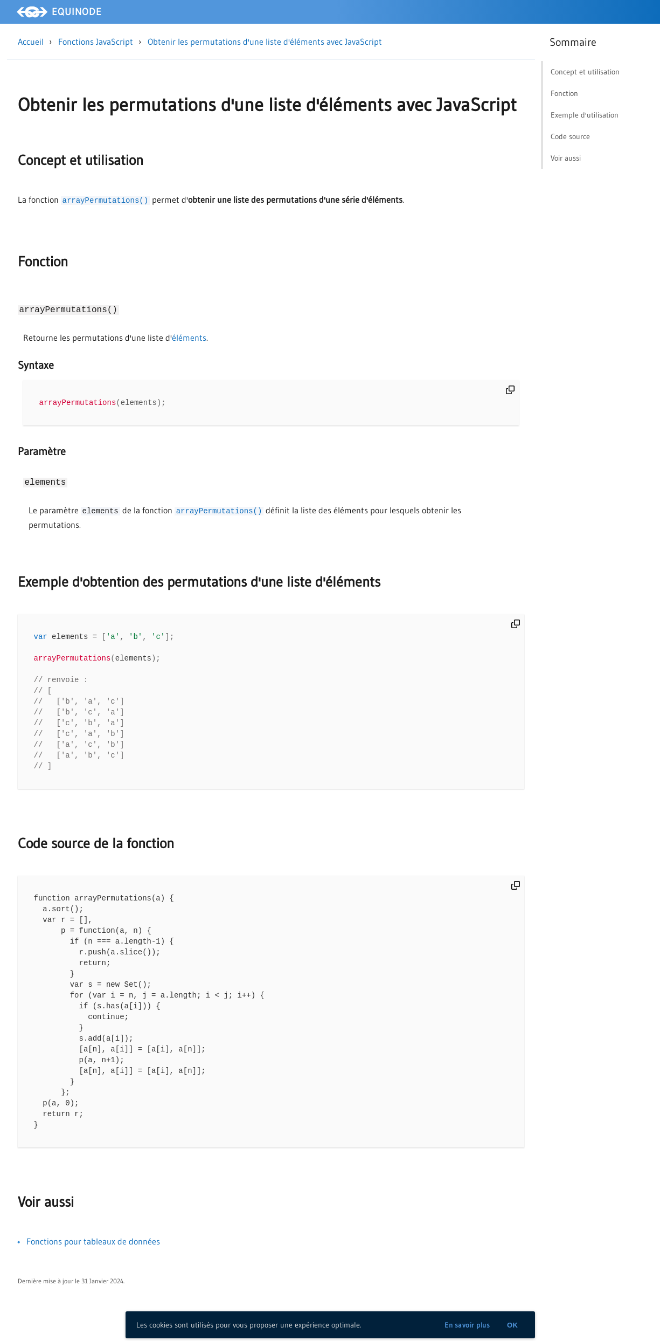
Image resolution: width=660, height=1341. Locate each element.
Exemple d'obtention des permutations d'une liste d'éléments (199, 582)
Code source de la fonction (96, 850)
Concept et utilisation (80, 160)
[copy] (510, 389)
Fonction (43, 261)
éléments (189, 337)
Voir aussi (46, 1221)
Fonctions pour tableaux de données (93, 1260)
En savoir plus (467, 1325)
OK (512, 1325)
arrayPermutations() (105, 200)
